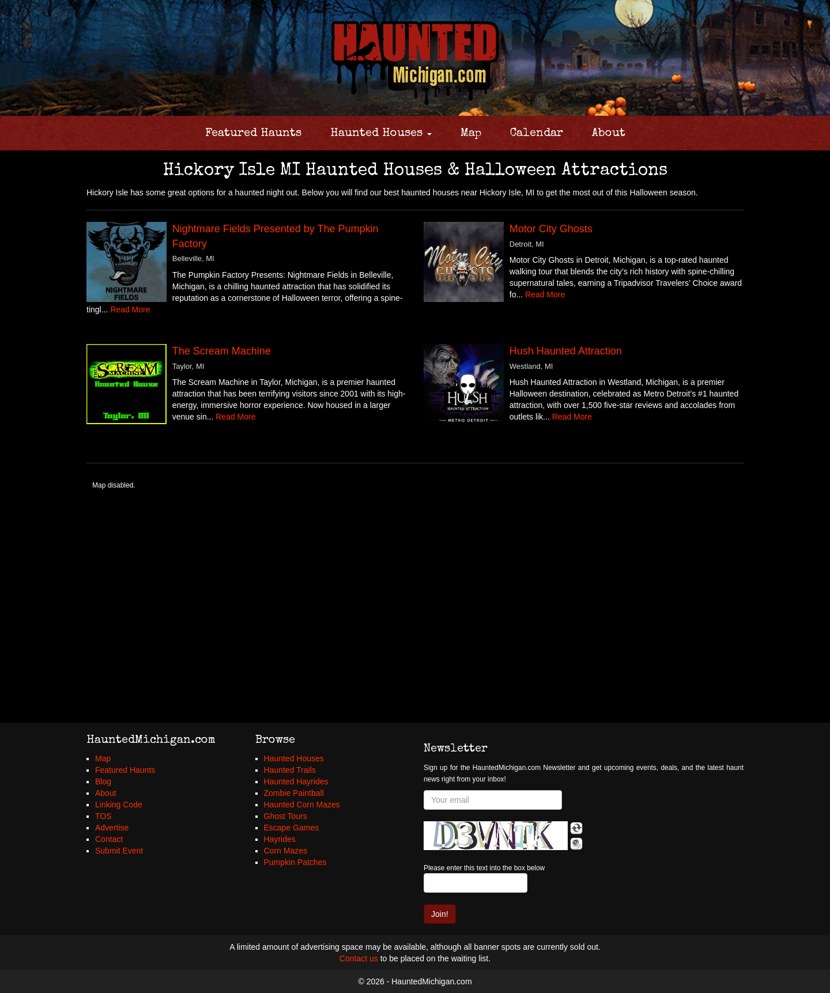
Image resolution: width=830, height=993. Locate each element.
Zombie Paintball (294, 793)
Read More (130, 309)
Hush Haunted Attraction (566, 351)
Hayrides (280, 839)
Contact (109, 839)
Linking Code (118, 804)
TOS (103, 816)
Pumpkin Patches (295, 862)
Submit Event (119, 850)
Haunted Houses (381, 133)
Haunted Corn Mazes (302, 804)
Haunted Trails (290, 770)
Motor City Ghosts (551, 229)
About (608, 133)
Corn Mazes (285, 850)
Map (471, 133)
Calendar (536, 133)
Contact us (358, 958)
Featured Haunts (253, 133)
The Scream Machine (221, 351)
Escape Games (291, 827)
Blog (103, 781)
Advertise (112, 827)
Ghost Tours (285, 816)
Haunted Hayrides (296, 781)
